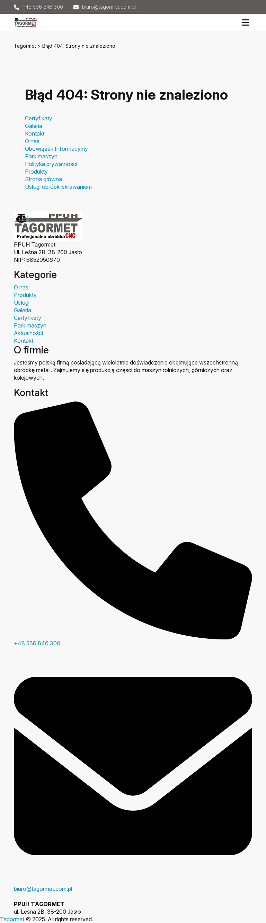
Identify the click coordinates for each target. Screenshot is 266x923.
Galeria (33, 125)
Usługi (21, 302)
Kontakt (34, 133)
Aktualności (28, 333)
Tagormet (25, 46)
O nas (32, 141)
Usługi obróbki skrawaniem (58, 186)
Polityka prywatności (51, 163)
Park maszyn (41, 156)
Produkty (36, 171)
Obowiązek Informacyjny (56, 148)
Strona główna (43, 179)
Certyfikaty (38, 118)
